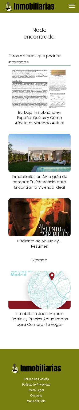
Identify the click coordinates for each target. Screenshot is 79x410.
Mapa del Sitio (36, 401)
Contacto (36, 395)
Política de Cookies (36, 379)
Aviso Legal (36, 390)
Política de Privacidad (36, 384)
